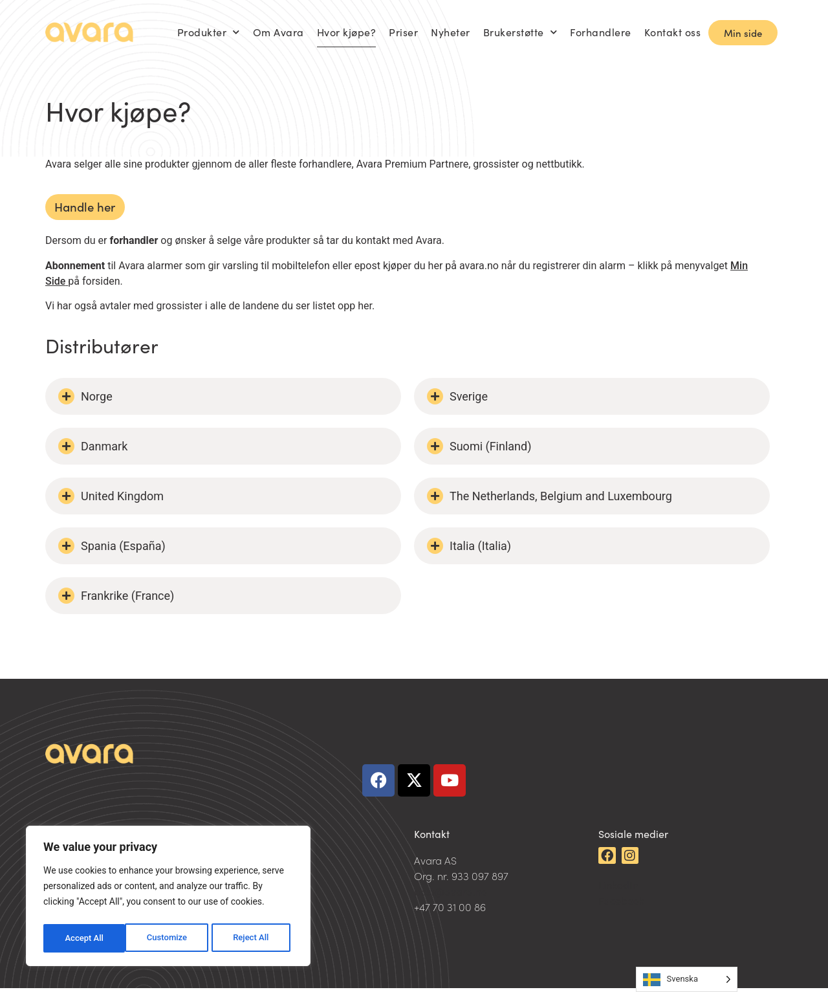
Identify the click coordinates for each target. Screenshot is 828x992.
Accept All (253, 938)
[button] (223, 400)
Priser (403, 32)
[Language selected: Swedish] (686, 979)
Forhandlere (600, 32)
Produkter (208, 32)
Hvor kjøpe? (346, 32)
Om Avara (278, 32)
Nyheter (450, 32)
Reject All (169, 938)
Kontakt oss (672, 32)
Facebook (621, 904)
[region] (168, 898)
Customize (84, 938)
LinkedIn (618, 888)
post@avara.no (450, 895)
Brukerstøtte (520, 32)
